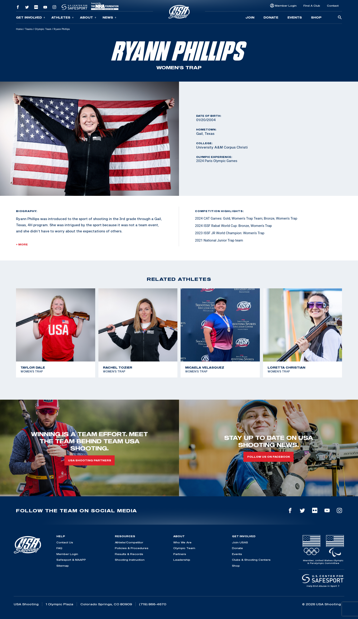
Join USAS (240, 542)
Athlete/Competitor (129, 542)
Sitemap (62, 565)
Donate (270, 17)
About (88, 17)
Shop (316, 17)
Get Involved (30, 17)
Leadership (181, 559)
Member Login (286, 5)
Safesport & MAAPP (71, 559)
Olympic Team (43, 29)
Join (249, 17)
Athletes (62, 17)
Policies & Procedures (131, 548)
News (109, 17)
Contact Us (64, 542)
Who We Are (182, 542)
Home (19, 29)
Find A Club (311, 5)
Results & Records (129, 554)
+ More (22, 244)
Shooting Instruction (130, 559)
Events (294, 17)
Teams (28, 29)
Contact (333, 5)
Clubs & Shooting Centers (251, 559)
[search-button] (339, 17)
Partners (179, 554)
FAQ (59, 548)
